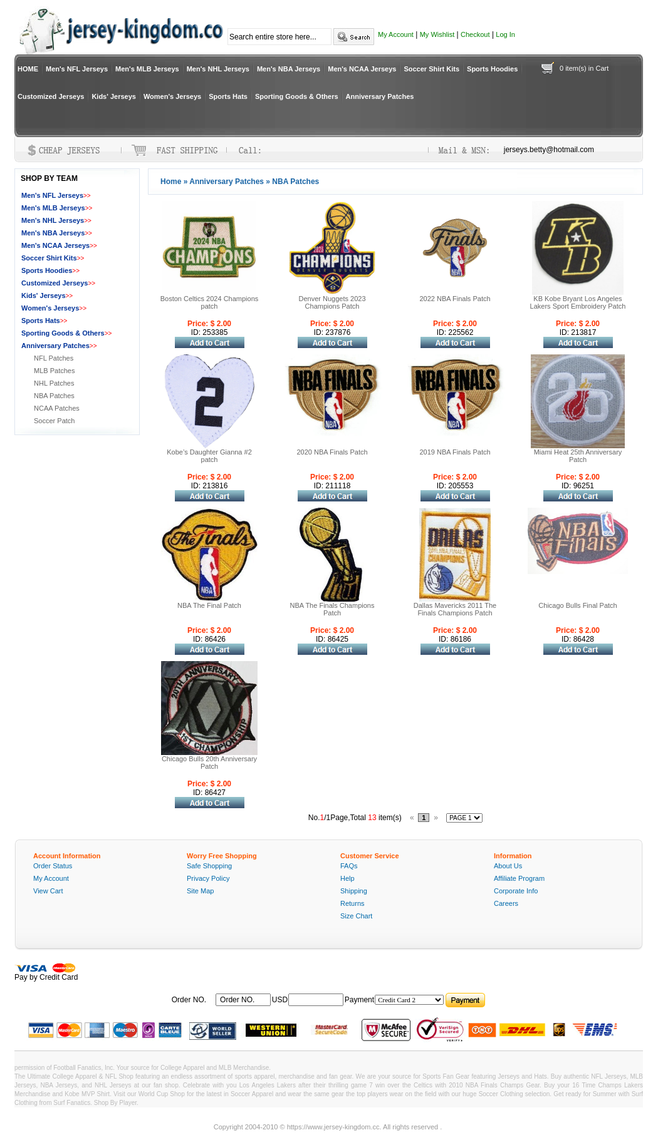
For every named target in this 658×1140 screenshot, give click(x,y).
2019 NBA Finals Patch (454, 452)
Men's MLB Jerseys (147, 69)
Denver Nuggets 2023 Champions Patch (331, 302)
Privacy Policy (208, 878)
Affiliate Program (519, 878)
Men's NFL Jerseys (77, 69)
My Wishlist (437, 34)
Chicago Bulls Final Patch (577, 605)
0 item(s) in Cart (584, 68)
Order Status (52, 866)
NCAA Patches (57, 408)
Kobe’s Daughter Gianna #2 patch (209, 455)
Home (170, 181)
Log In (505, 34)
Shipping (353, 891)
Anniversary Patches (380, 96)
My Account (396, 34)
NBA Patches (54, 395)
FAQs (349, 866)
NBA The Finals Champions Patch (332, 609)
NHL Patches (54, 383)
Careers (506, 903)
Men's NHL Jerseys (218, 69)
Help (347, 878)
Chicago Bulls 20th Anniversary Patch (209, 762)
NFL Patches (53, 358)
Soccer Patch (54, 420)
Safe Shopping (209, 866)
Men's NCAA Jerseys (362, 69)
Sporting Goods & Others (296, 96)
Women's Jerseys (172, 96)
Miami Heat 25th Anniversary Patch (578, 455)
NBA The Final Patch (209, 605)
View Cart (48, 891)
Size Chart (356, 916)
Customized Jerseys (51, 96)
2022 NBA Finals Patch (454, 298)
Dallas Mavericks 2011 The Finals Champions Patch (455, 609)
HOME (28, 69)
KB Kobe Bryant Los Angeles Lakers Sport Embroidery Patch (578, 302)
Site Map (200, 891)
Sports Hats (228, 96)
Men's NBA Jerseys (288, 69)
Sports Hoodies (492, 69)
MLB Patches (54, 370)
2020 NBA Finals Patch (331, 452)
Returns (352, 903)
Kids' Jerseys (113, 96)
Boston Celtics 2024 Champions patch (209, 302)
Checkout (475, 34)
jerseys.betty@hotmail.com (549, 149)
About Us (508, 866)
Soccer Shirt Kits (431, 69)
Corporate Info (516, 891)
